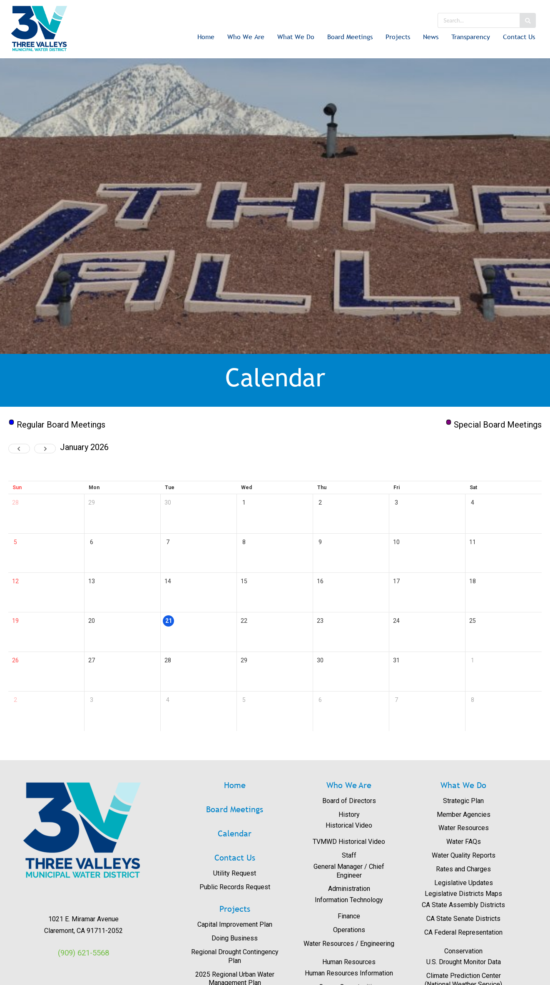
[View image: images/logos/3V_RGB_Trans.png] (83, 830)
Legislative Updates (463, 883)
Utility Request (234, 873)
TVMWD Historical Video (349, 842)
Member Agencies (463, 814)
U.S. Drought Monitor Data (463, 962)
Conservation (463, 951)
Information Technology (349, 900)
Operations (349, 930)
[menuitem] (206, 37)
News (430, 36)
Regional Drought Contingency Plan (235, 956)
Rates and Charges (463, 869)
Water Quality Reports (463, 855)
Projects (398, 36)
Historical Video (349, 825)
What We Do (295, 36)
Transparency (470, 36)
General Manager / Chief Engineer (349, 871)
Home (205, 36)
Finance (349, 916)
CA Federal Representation (463, 932)
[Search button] (528, 20)
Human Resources (349, 962)
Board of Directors (349, 801)
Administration (349, 889)
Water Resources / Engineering (349, 944)
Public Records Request (234, 887)
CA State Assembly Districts (463, 905)
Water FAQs (463, 842)
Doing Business (235, 938)
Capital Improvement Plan (234, 924)
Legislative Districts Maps (463, 894)
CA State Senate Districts (463, 919)
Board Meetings (350, 36)
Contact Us (519, 36)
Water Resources (463, 828)
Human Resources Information (349, 973)
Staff (349, 855)
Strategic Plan (463, 801)
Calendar (234, 833)
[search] (479, 20)
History (349, 814)
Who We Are (245, 36)
